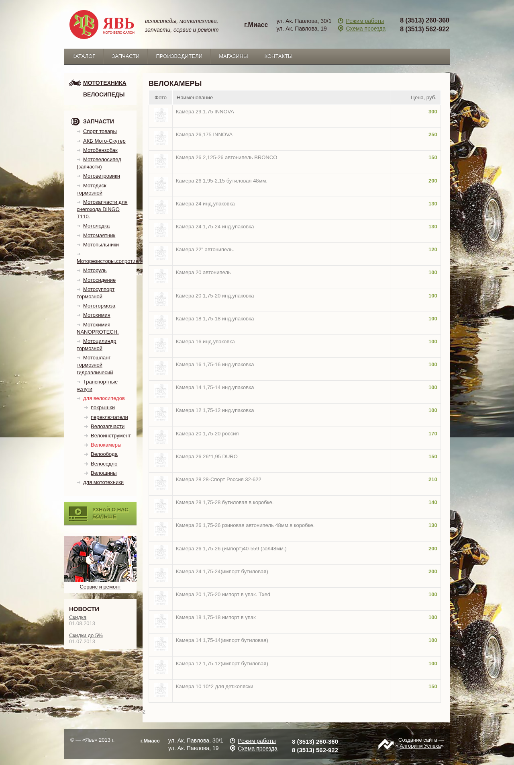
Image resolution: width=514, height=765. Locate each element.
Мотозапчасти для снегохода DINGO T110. (102, 209)
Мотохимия (96, 315)
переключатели (109, 417)
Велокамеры (106, 445)
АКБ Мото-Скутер (104, 141)
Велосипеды (103, 94)
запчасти (125, 56)
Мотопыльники (101, 245)
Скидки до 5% (86, 635)
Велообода (104, 454)
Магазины (233, 56)
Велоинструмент (111, 436)
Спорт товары (100, 131)
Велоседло (104, 464)
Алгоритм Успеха (420, 746)
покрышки (103, 407)
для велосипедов (104, 398)
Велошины (104, 473)
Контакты (278, 56)
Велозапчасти (107, 426)
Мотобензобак (100, 150)
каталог (83, 56)
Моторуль (95, 270)
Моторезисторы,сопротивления (115, 261)
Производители (179, 56)
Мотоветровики (101, 176)
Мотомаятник (99, 235)
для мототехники (103, 482)
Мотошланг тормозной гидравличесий (95, 365)
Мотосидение (99, 280)
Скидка (77, 617)
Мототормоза (99, 306)
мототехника (104, 83)
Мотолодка (96, 226)
